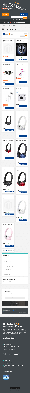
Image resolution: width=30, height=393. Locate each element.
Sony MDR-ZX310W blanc (21, 112)
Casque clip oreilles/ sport (8, 266)
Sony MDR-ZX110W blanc (21, 196)
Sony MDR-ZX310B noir (8, 112)
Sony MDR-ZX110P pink (8, 224)
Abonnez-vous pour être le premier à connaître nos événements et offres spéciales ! (15, 294)
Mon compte (11, 20)
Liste (11, 34)
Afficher (22, 34)
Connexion (19, 19)
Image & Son (8, 25)
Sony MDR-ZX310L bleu (21, 140)
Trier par (18, 35)
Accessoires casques (7, 261)
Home (4, 25)
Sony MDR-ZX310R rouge (8, 140)
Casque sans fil (6, 274)
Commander (16, 19)
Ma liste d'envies (13, 20)
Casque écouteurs (7, 269)
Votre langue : (6, 22)
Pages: (4, 250)
